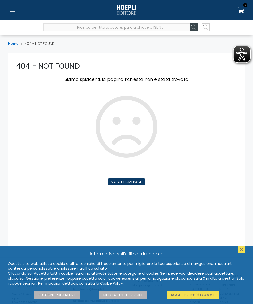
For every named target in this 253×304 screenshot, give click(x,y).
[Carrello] (240, 9)
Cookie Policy (111, 283)
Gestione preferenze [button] (57, 294)
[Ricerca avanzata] (206, 27)
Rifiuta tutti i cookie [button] (123, 294)
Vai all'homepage (126, 181)
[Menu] (12, 9)
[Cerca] (194, 27)
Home (13, 43)
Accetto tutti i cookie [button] (193, 294)
